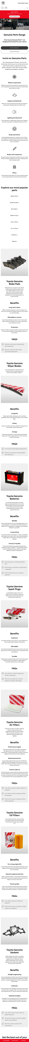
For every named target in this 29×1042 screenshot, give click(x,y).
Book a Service (14, 47)
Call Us (2, 8)
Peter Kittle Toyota (23, 3)
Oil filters (14, 228)
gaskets (14, 235)
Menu (27, 8)
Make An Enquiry (14, 51)
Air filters (14, 222)
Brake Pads (14, 196)
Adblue (14, 241)
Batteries (14, 209)
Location (6, 8)
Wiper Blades (14, 202)
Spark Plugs (14, 215)
